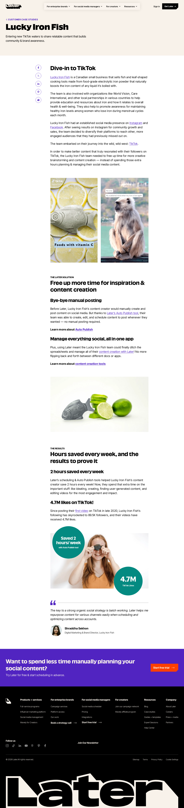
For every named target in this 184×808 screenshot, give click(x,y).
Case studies (149, 712)
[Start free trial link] (92, 722)
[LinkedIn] (19, 745)
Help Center (149, 727)
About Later (171, 706)
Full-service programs (29, 706)
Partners (169, 722)
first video (81, 511)
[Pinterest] (38, 745)
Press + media (172, 717)
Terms (145, 759)
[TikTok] (13, 745)
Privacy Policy (156, 759)
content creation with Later (116, 351)
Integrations (87, 717)
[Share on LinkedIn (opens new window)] (38, 84)
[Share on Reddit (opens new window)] (38, 100)
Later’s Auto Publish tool (122, 313)
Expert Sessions (151, 722)
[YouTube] (26, 745)
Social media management (31, 717)
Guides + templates (152, 717)
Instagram (136, 123)
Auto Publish (84, 329)
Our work (55, 717)
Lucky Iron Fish (60, 77)
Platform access (58, 712)
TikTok (133, 143)
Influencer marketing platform (33, 712)
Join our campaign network (127, 706)
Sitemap (136, 759)
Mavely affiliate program (125, 712)
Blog (146, 706)
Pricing (85, 712)
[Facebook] (45, 745)
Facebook (56, 127)
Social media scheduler (92, 706)
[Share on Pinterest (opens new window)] (38, 92)
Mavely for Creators (28, 722)
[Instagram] (7, 745)
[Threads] (32, 745)
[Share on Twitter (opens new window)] (38, 76)
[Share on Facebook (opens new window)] (38, 68)
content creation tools (90, 363)
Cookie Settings (172, 759)
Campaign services (59, 706)
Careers (169, 712)
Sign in (157, 6)
